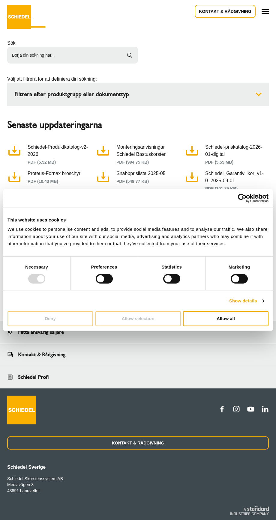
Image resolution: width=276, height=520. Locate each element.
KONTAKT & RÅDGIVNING (138, 443)
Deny (50, 318)
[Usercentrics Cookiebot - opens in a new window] (242, 198)
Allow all (226, 318)
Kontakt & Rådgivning (225, 11)
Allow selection (138, 318)
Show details (243, 300)
